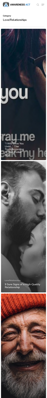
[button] (42, 4)
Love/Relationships (13, 280)
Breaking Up (19, 139)
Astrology (9, 139)
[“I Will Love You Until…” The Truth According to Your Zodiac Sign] (23, 94)
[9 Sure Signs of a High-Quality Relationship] (23, 226)
